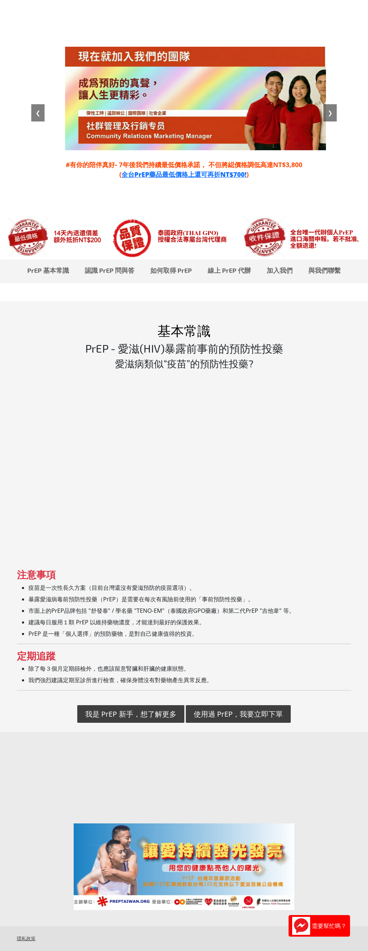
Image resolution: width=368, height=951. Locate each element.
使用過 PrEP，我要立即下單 (238, 714)
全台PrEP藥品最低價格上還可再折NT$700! (184, 174)
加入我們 (280, 270)
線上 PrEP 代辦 (229, 270)
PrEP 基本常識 (48, 270)
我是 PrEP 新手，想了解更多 (130, 714)
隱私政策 (26, 938)
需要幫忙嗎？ (319, 926)
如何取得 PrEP (171, 270)
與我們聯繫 (324, 270)
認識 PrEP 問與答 (109, 270)
